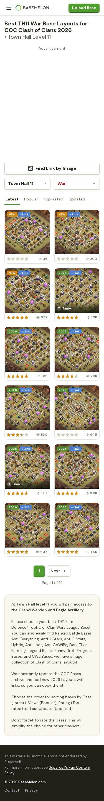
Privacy (31, 790)
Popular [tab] (31, 199)
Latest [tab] (12, 199)
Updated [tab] (77, 199)
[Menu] (8, 7)
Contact (11, 790)
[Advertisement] (52, 104)
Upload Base (84, 7)
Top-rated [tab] (53, 199)
